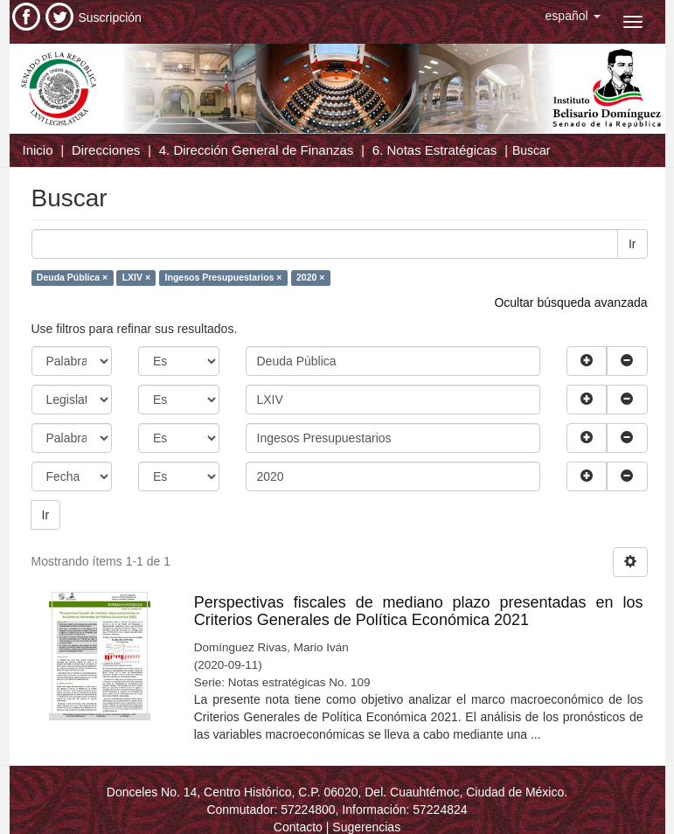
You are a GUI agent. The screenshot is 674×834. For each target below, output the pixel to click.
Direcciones (106, 149)
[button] (573, 15)
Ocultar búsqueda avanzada (570, 302)
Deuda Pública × (72, 277)
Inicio (38, 149)
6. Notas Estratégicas (434, 149)
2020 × (310, 277)
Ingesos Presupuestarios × (223, 277)
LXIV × (136, 277)
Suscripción (110, 17)
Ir (632, 244)
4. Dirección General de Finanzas (256, 149)
